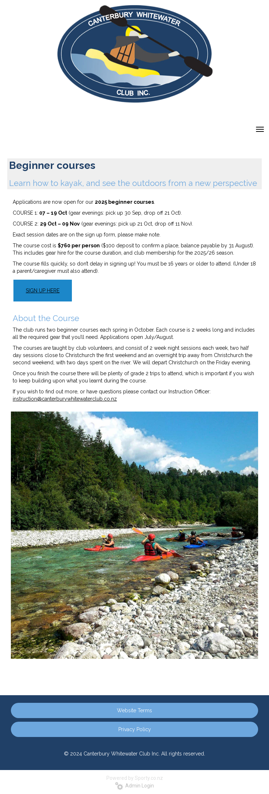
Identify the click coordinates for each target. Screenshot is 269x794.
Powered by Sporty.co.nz (134, 778)
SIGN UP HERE (43, 290)
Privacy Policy (134, 729)
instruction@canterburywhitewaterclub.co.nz (65, 399)
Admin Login (134, 786)
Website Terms (134, 710)
